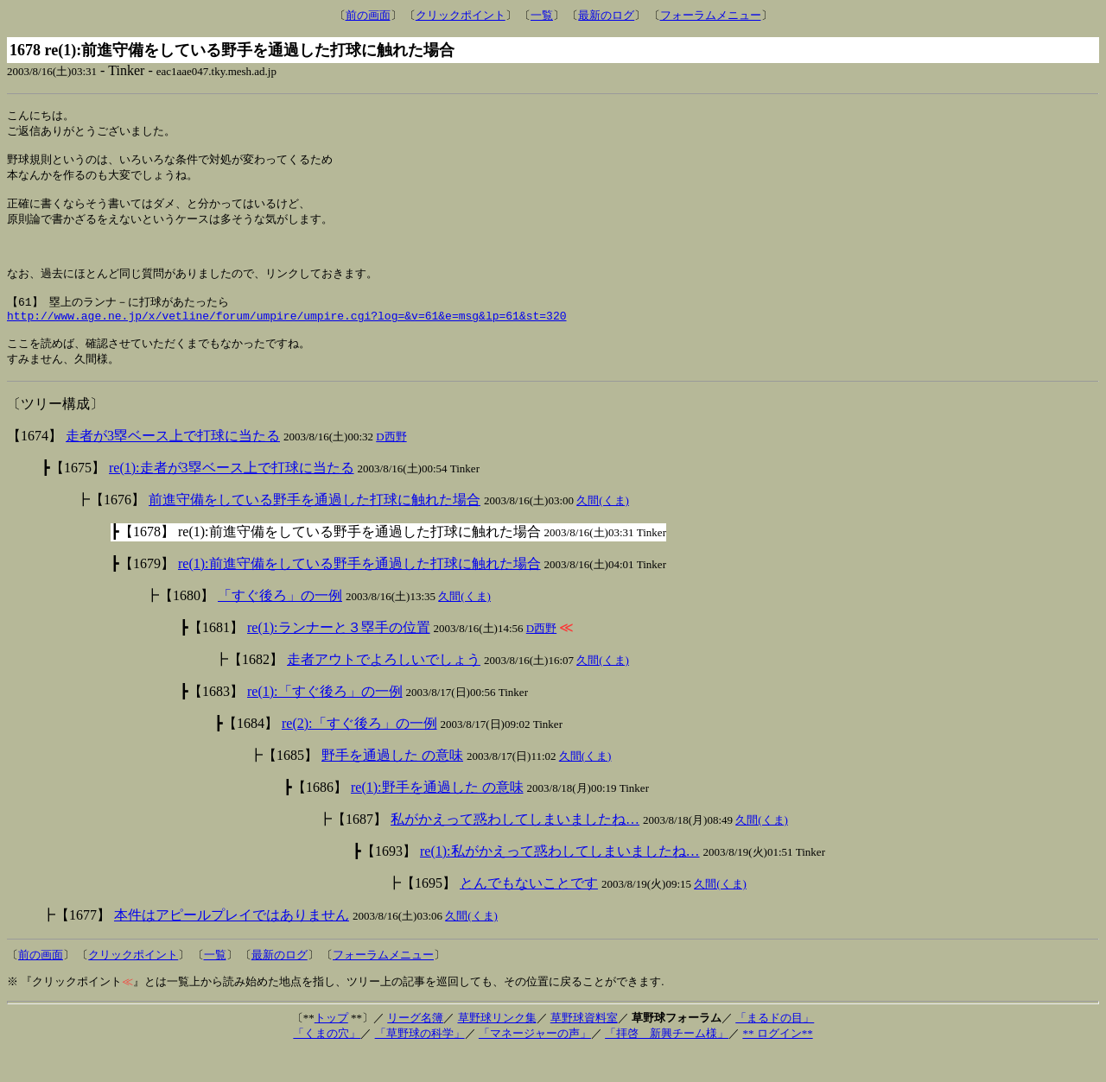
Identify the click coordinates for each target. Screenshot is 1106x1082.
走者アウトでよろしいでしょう (383, 688)
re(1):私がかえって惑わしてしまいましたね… (560, 880)
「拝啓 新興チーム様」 (666, 1062)
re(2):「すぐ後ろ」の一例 (359, 752)
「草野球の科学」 (420, 1062)
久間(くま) (602, 529)
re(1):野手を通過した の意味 (437, 816)
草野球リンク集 (497, 1047)
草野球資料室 (584, 1047)
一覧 (542, 15)
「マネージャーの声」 (535, 1062)
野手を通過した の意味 (392, 784)
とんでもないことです (529, 912)
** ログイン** (777, 1062)
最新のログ (606, 15)
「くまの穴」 (326, 1062)
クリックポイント (460, 15)
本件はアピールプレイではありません (231, 944)
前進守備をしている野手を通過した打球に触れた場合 (314, 529)
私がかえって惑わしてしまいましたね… (515, 848)
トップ (331, 1047)
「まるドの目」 (774, 1047)
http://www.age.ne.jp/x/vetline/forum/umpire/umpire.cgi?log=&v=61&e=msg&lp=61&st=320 (286, 340)
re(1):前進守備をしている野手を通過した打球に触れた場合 (359, 592)
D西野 (391, 465)
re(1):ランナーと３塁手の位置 (338, 656)
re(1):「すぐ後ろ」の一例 (325, 720)
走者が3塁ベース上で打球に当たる (173, 465)
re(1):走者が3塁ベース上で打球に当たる (231, 497)
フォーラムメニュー (710, 15)
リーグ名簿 (415, 1047)
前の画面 (368, 15)
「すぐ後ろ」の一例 (280, 624)
